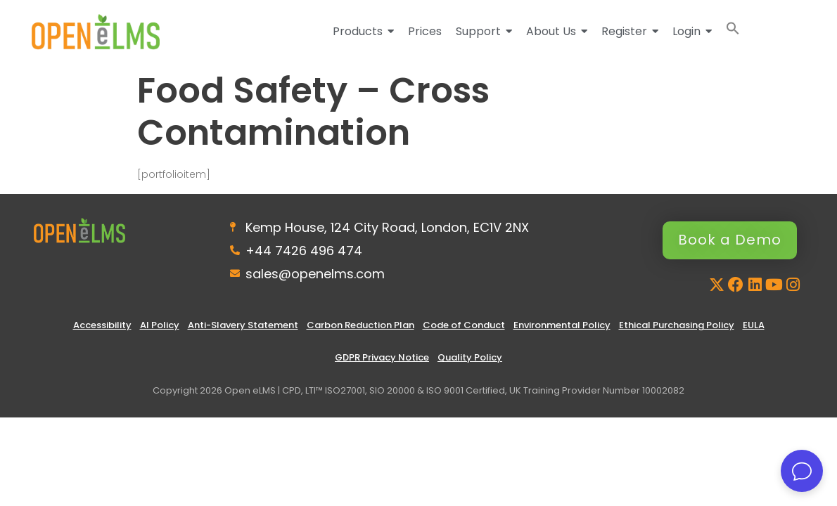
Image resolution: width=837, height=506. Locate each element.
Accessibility (102, 325)
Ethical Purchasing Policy (676, 325)
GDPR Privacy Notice (382, 357)
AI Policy (159, 325)
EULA (754, 325)
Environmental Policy (562, 325)
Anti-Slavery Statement (243, 325)
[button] (733, 31)
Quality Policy (469, 357)
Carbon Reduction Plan (360, 325)
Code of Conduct (464, 325)
